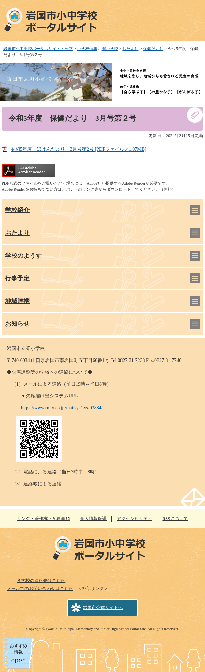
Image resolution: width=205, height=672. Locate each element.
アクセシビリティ (134, 518)
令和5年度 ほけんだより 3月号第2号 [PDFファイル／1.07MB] (78, 149)
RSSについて (175, 518)
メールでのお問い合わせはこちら (40, 588)
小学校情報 (87, 48)
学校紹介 (17, 210)
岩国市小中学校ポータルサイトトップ (38, 48)
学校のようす (23, 255)
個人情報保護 (93, 518)
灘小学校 (110, 48)
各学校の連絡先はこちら (41, 580)
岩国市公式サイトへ (103, 607)
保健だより (153, 48)
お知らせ (17, 323)
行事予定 (17, 278)
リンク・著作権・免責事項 (43, 518)
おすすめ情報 (18, 648)
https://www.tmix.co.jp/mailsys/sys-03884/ (62, 407)
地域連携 (17, 301)
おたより (130, 48)
